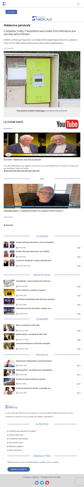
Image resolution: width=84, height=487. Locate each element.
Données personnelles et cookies (22, 431)
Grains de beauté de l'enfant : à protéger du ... (33, 388)
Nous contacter (15, 450)
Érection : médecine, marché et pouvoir (22, 159)
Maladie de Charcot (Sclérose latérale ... (31, 379)
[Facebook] (37, 483)
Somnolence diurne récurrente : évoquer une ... (34, 308)
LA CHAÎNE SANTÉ (13, 122)
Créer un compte (19, 469)
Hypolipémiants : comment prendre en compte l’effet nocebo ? (33, 211)
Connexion (11, 12)
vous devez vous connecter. (56, 111)
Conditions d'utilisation (18, 439)
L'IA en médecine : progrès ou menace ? (31, 290)
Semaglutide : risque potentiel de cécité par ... (34, 281)
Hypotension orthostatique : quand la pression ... (34, 361)
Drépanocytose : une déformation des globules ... (35, 370)
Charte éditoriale (16, 435)
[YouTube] (47, 483)
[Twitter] (42, 483)
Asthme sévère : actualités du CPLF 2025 (31, 334)
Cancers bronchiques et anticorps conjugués (33, 343)
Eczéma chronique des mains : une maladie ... (33, 251)
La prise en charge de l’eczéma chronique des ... (34, 260)
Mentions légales (16, 446)
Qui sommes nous (16, 442)
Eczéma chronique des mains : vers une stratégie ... (35, 242)
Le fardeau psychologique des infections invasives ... (36, 299)
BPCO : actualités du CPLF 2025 (28, 325)
